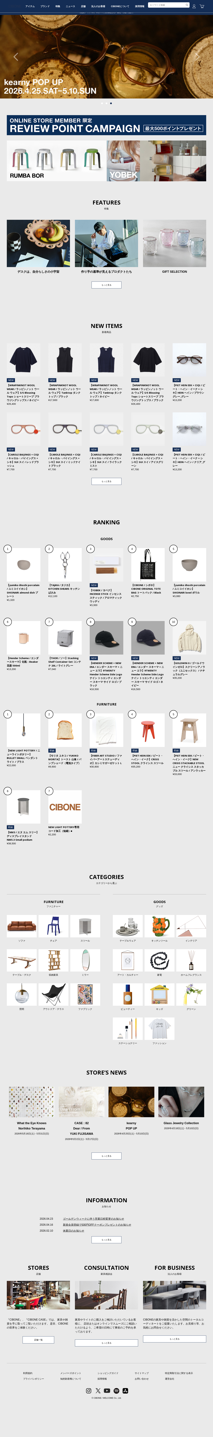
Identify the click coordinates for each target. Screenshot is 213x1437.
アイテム (43, 35)
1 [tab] (102, 128)
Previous (17, 82)
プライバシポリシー (33, 1413)
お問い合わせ (142, 1413)
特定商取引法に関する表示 (179, 1407)
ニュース (91, 35)
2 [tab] (106, 128)
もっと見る (106, 310)
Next (195, 82)
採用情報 (170, 35)
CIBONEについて (148, 35)
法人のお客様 (124, 35)
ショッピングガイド (108, 1407)
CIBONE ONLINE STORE (106, 25)
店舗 (106, 35)
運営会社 (169, 1413)
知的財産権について (70, 1413)
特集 (75, 35)
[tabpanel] (106, 82)
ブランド (60, 35)
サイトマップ (142, 1407)
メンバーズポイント (70, 1407)
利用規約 (27, 1407)
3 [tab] (111, 128)
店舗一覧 (38, 1373)
